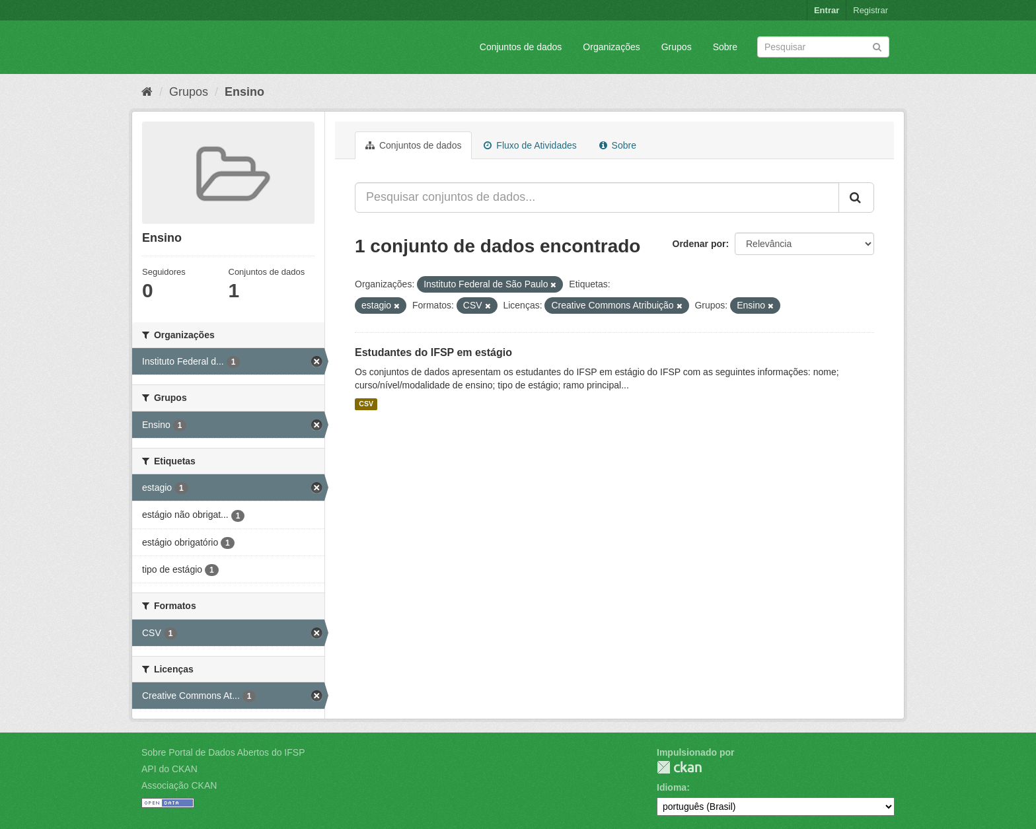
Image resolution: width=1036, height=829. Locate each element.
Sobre (725, 47)
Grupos (676, 47)
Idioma (671, 787)
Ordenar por (699, 243)
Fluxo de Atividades (530, 145)
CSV (366, 404)
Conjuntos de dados (521, 47)
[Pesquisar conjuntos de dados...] (597, 197)
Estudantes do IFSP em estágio (433, 352)
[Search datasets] (823, 46)
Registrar (870, 10)
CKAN (679, 767)
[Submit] (877, 46)
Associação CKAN (179, 785)
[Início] (147, 91)
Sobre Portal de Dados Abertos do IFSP (223, 752)
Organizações (611, 47)
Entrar (826, 10)
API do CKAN (169, 769)
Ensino (244, 91)
